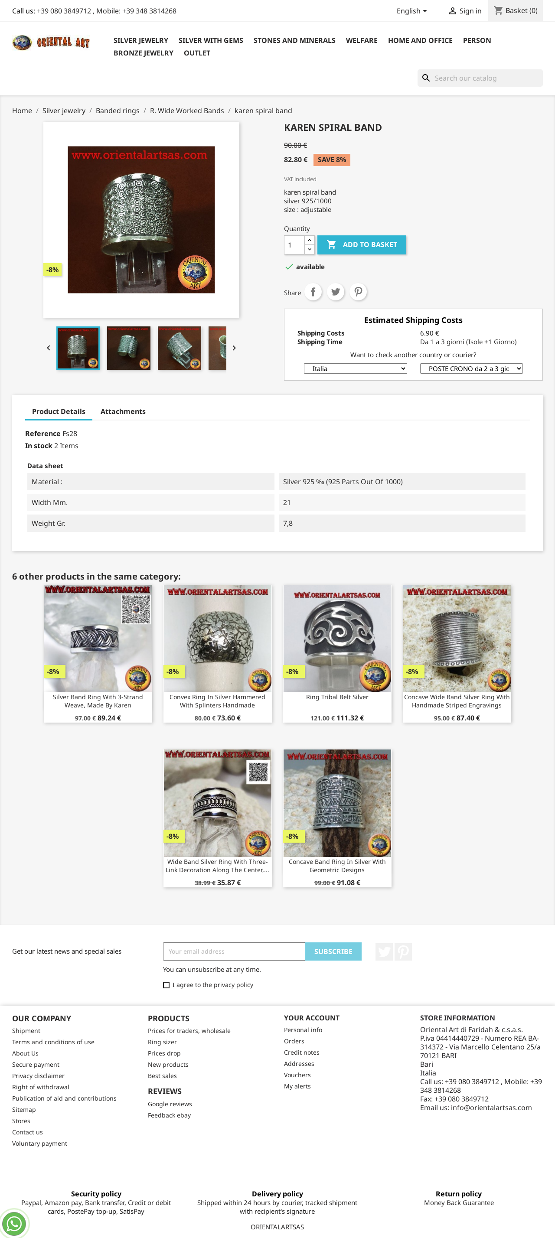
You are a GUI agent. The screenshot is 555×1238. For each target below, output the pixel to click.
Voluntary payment (39, 1143)
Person (477, 40)
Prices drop (164, 1053)
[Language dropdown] (413, 12)
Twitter (384, 952)
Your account (312, 1018)
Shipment (26, 1030)
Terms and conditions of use (53, 1042)
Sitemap (24, 1109)
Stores (21, 1121)
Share (313, 291)
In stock (38, 445)
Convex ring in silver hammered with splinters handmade (217, 701)
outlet (197, 53)
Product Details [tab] (58, 411)
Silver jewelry (141, 40)
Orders (294, 1041)
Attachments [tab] (123, 411)
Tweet (335, 291)
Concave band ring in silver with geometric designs (337, 865)
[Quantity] (294, 244)
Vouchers (297, 1075)
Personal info (303, 1030)
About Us (25, 1053)
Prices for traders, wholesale (189, 1030)
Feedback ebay (169, 1115)
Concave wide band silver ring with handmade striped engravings (457, 701)
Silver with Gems (211, 40)
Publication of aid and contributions (64, 1098)
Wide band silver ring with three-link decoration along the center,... (217, 865)
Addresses (299, 1063)
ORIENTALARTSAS (277, 1226)
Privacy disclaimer (38, 1076)
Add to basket (361, 245)
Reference (43, 433)
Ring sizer (162, 1042)
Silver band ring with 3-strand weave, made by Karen (98, 701)
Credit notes (302, 1052)
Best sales (162, 1076)
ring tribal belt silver (337, 697)
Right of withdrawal (40, 1087)
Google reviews (170, 1104)
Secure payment (35, 1064)
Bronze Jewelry (143, 53)
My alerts (297, 1086)
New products (168, 1064)
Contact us (27, 1132)
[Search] (480, 78)
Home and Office (420, 40)
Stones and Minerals (295, 40)
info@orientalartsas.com (491, 1107)
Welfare (362, 40)
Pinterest (358, 291)
